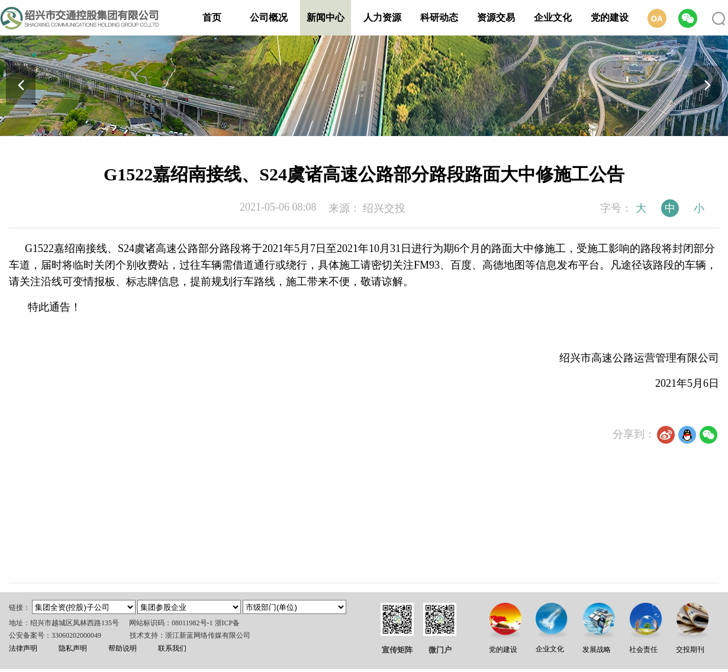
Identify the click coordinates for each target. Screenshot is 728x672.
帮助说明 (122, 648)
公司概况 (269, 17)
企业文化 (553, 17)
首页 (211, 17)
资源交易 (496, 17)
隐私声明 (73, 648)
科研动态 (439, 17)
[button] (707, 85)
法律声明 (23, 648)
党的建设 (610, 17)
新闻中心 (325, 17)
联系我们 (172, 648)
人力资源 (382, 17)
